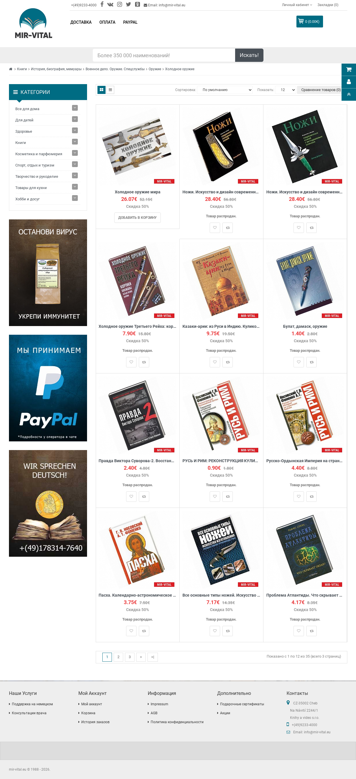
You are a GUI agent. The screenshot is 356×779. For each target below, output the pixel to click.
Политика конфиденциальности (177, 722)
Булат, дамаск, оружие (305, 326)
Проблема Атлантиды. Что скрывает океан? (305, 595)
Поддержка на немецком (32, 704)
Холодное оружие (179, 69)
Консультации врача (29, 713)
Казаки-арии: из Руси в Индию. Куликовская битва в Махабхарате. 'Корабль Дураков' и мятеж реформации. (221, 326)
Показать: (265, 90)
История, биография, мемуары (56, 69)
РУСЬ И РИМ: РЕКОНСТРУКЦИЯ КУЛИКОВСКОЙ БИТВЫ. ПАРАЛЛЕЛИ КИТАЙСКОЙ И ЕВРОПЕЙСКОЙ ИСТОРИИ (221, 461)
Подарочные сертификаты (242, 704)
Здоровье (23, 131)
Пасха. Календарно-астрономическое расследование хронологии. (138, 595)
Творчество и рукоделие (36, 176)
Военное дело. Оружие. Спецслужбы (115, 69)
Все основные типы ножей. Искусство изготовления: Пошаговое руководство (221, 595)
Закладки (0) (328, 5)
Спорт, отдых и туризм (34, 165)
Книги (22, 69)
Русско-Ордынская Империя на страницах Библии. (305, 461)
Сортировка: (185, 90)
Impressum (159, 704)
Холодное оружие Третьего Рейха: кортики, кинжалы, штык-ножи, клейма (138, 326)
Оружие (155, 69)
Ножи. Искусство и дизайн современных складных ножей (221, 192)
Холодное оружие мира (138, 192)
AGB (154, 713)
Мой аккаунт (91, 704)
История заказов (95, 722)
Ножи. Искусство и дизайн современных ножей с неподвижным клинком (305, 192)
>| (152, 657)
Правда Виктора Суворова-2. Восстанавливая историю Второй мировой (138, 461)
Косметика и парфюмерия (38, 154)
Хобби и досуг (27, 199)
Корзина (88, 713)
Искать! (249, 55)
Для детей (24, 120)
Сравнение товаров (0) (321, 90)
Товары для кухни (31, 188)
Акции (225, 713)
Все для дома (27, 109)
